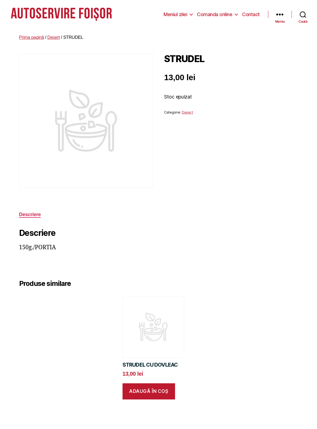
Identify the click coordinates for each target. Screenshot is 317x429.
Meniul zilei (175, 13)
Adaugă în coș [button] (148, 390)
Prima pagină (31, 36)
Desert (53, 36)
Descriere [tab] (30, 213)
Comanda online (214, 13)
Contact (251, 13)
